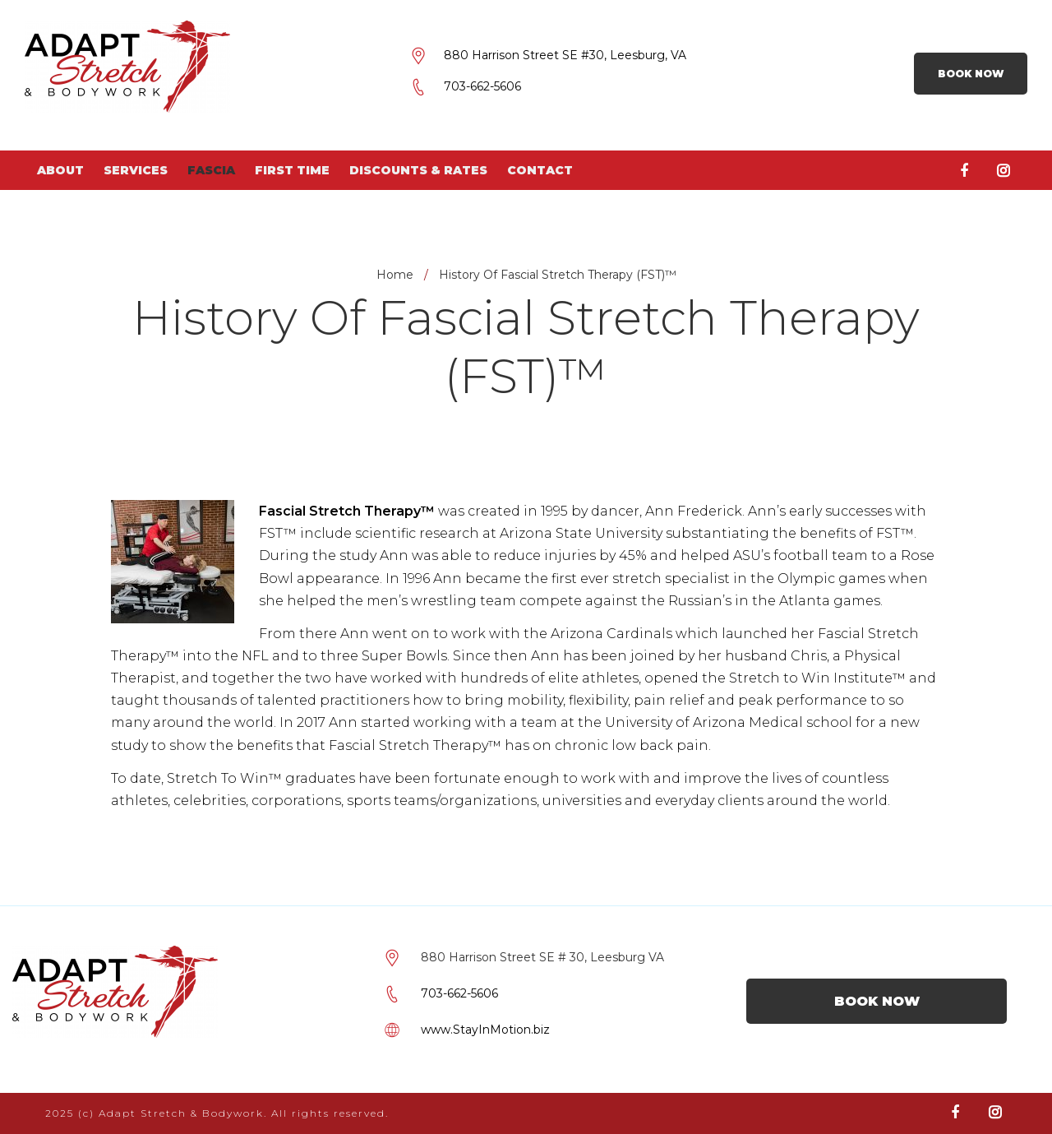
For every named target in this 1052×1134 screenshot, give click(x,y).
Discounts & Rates (418, 170)
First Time (292, 170)
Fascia (211, 170)
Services (136, 170)
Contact (540, 170)
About (60, 170)
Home (394, 274)
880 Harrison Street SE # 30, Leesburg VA (542, 957)
